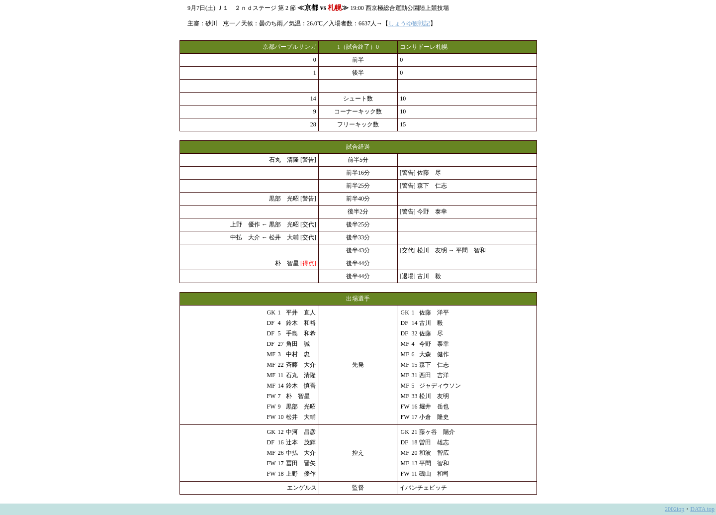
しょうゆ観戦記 (409, 23)
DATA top (702, 509)
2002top (674, 509)
